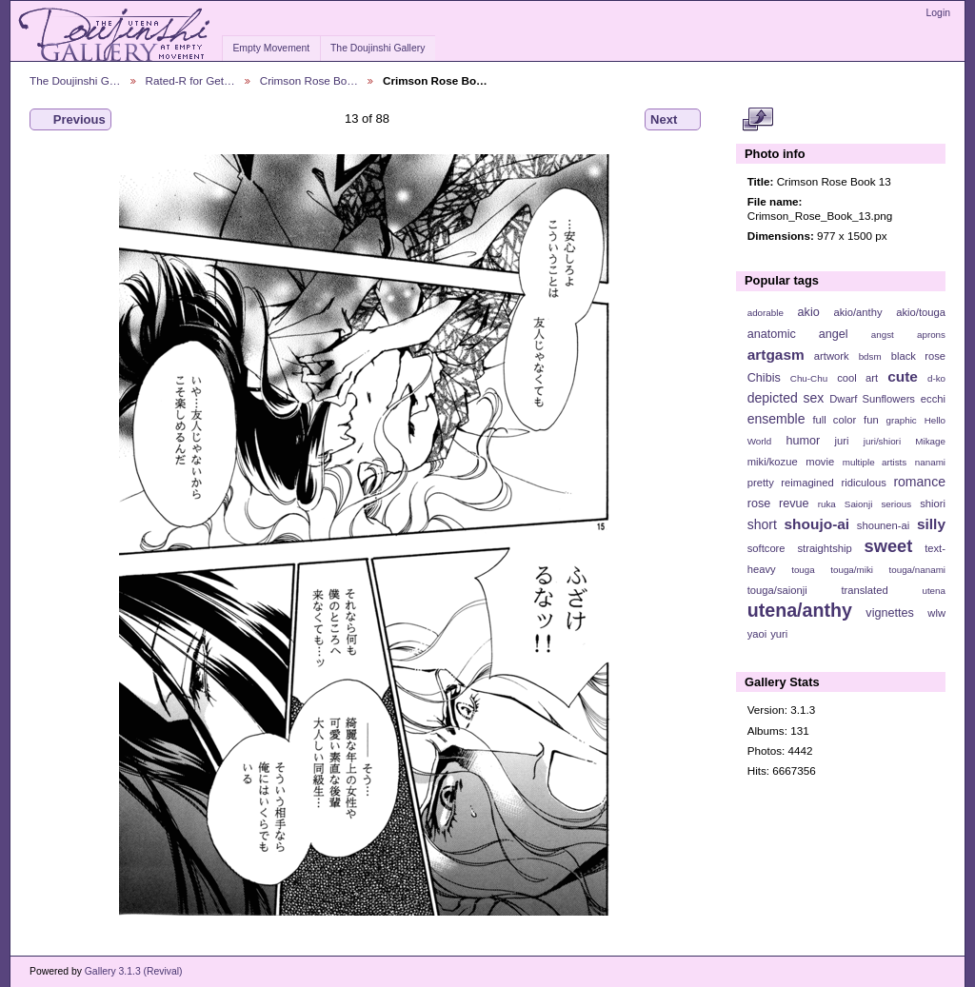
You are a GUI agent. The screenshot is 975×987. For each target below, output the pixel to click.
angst (882, 334)
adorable (765, 312)
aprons (931, 334)
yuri (778, 634)
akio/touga (920, 312)
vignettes (890, 613)
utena (933, 590)
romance (919, 481)
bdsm (870, 356)
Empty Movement (270, 48)
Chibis (764, 378)
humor (803, 440)
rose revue (778, 503)
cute (902, 376)
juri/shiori (882, 441)
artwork (831, 356)
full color (834, 419)
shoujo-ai (817, 524)
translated (864, 590)
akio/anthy (857, 312)
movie (820, 461)
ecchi (933, 399)
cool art (857, 378)
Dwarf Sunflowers (872, 399)
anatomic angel (797, 334)
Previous (70, 120)
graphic (901, 420)
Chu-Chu (808, 378)
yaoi (757, 634)
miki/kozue (772, 461)
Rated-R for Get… (190, 80)
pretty (760, 482)
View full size (757, 120)
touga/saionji (777, 590)
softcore (766, 548)
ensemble (776, 418)
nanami (930, 462)
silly (931, 524)
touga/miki (851, 569)
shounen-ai (883, 525)
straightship (824, 548)
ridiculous (863, 482)
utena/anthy (799, 610)
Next (672, 120)
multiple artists (874, 462)
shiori (932, 503)
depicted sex (786, 397)
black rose (918, 356)
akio (809, 312)
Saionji (858, 504)
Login (938, 13)
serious (896, 504)
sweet (889, 546)
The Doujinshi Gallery (377, 48)
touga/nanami (917, 569)
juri (842, 440)
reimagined (807, 482)
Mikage (930, 441)
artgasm (776, 354)
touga (803, 569)
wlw (936, 613)
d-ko (936, 378)
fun (871, 419)
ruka (827, 504)
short (762, 524)
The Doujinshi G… (75, 80)
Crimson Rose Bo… (309, 80)
